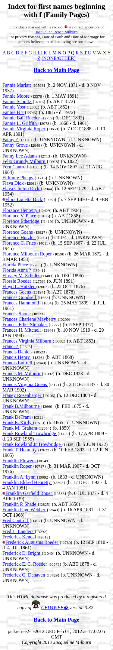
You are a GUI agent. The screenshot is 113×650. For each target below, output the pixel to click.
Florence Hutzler (19, 237)
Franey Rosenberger (22, 395)
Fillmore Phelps (18, 177)
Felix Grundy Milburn (24, 161)
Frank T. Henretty (20, 449)
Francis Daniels (18, 351)
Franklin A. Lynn (19, 476)
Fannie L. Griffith (20, 123)
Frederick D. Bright (22, 553)
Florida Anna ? (17, 270)
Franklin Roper (17, 466)
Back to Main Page (56, 70)
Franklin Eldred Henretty (27, 482)
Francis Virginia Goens (25, 384)
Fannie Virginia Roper (24, 128)
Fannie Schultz (17, 101)
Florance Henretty (20, 210)
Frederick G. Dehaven (24, 574)
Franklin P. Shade (19, 504)
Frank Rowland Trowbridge (29, 433)
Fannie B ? (13, 112)
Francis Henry (16, 357)
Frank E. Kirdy (17, 422)
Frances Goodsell (19, 297)
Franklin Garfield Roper (29, 493)
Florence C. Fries (19, 242)
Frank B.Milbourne (21, 406)
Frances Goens (17, 291)
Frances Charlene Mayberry (30, 319)
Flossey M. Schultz (21, 275)
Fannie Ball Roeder (21, 117)
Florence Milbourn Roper (27, 253)
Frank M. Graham (20, 428)
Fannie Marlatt (17, 85)
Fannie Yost (14, 106)
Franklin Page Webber (24, 509)
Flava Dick (13, 183)
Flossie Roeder (17, 281)
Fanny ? (10, 139)
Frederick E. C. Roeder (25, 564)
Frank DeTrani (17, 417)
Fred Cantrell (15, 520)
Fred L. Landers (18, 531)
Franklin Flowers (19, 460)
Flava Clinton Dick (21, 188)
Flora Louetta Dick (24, 199)
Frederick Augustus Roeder (32, 542)
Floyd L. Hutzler (19, 286)
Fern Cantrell (15, 166)
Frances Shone (17, 313)
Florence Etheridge (21, 221)
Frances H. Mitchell (22, 330)
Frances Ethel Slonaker (25, 324)
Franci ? (10, 346)
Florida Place (15, 264)
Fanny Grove (15, 145)
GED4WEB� (55, 607)
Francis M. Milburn (22, 373)
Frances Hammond (21, 302)
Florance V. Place (19, 215)
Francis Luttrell (17, 362)
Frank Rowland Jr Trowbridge (32, 444)
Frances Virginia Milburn (27, 340)
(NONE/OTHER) (59, 58)
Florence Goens (18, 232)
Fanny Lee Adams (20, 155)
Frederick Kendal (19, 536)
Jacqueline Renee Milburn (57, 32)
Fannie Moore (16, 96)
